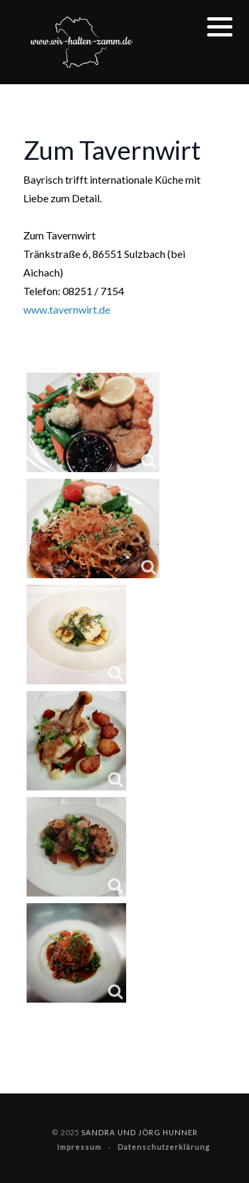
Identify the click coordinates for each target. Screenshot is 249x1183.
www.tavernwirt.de (66, 309)
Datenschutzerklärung (164, 1147)
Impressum (79, 1147)
